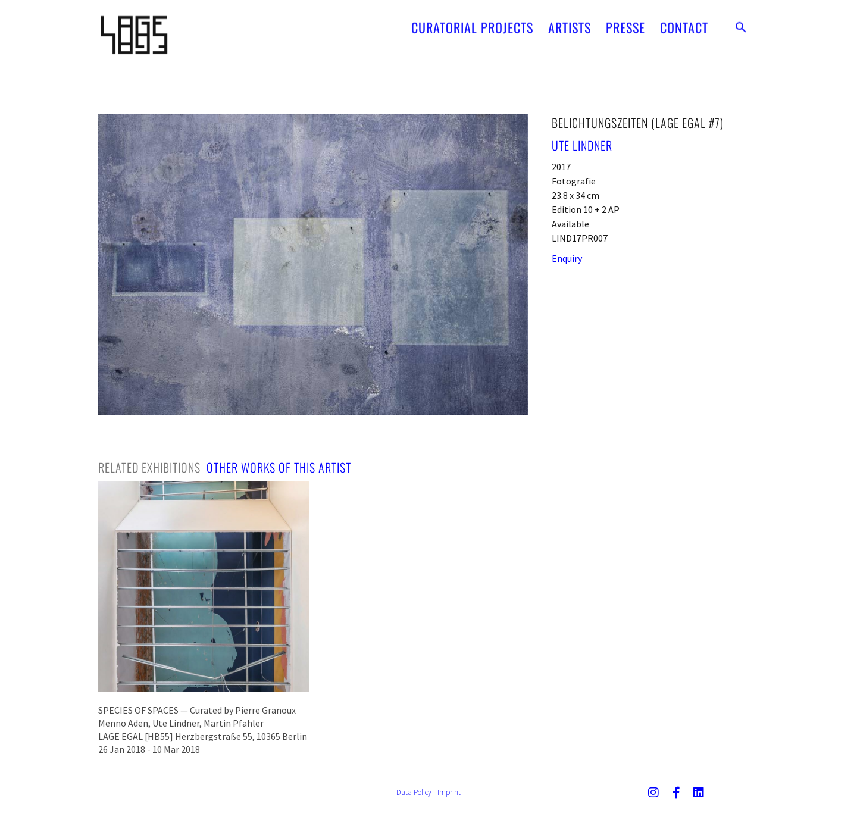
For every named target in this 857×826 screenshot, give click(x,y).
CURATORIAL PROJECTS (472, 22)
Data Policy (413, 792)
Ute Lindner (582, 145)
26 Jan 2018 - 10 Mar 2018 (149, 749)
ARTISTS (569, 22)
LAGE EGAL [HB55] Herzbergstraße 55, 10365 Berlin (202, 736)
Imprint (449, 792)
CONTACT (684, 22)
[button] (741, 22)
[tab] (149, 467)
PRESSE (625, 22)
